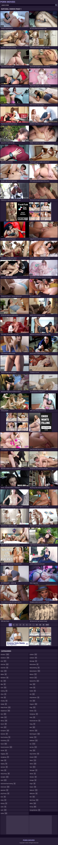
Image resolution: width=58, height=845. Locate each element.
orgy (33, 707)
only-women (34, 697)
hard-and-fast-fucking (8, 783)
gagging (4, 754)
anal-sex (5, 664)
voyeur (33, 787)
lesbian (33, 654)
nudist (33, 691)
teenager (33, 770)
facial (4, 744)
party (32, 717)
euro (3, 727)
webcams (34, 793)
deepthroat (5, 711)
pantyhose (34, 714)
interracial (5, 787)
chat (3, 697)
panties (33, 711)
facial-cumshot (6, 747)
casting (4, 691)
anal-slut (4, 668)
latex (3, 807)
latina (4, 813)
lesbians (33, 658)
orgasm (33, 704)
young (33, 807)
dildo (4, 717)
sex (32, 744)
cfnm (3, 694)
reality (33, 737)
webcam (34, 790)
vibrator (33, 777)
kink (3, 797)
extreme (4, 734)
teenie (33, 773)
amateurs (5, 658)
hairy (3, 770)
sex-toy (33, 747)
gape (3, 760)
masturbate (34, 664)
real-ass (33, 730)
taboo (33, 760)
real (32, 727)
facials (4, 750)
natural (33, 677)
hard (4, 780)
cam (3, 687)
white (33, 803)
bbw (3, 684)
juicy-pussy (5, 793)
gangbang (5, 757)
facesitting (5, 740)
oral (32, 701)
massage (33, 661)
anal (3, 661)
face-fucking (5, 737)
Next (47, 624)
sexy (32, 750)
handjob (5, 777)
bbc (3, 681)
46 (43, 624)
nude (32, 687)
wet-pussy (34, 800)
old (32, 694)
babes (4, 674)
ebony (4, 721)
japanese (4, 790)
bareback (4, 677)
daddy (4, 704)
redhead (34, 740)
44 (36, 624)
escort (4, 724)
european (5, 730)
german (4, 767)
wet (32, 797)
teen (32, 767)
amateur (5, 654)
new (32, 684)
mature (33, 674)
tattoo (33, 764)
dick (3, 714)
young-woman (35, 810)
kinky (3, 800)
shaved (33, 757)
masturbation (35, 671)
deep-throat (6, 707)
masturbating (35, 668)
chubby (4, 701)
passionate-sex (35, 721)
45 (40, 624)
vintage (33, 780)
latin (4, 810)
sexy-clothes (34, 754)
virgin (33, 783)
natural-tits (34, 681)
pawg (32, 724)
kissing (4, 803)
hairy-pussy (5, 773)
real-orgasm (35, 734)
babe (4, 671)
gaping (4, 764)
